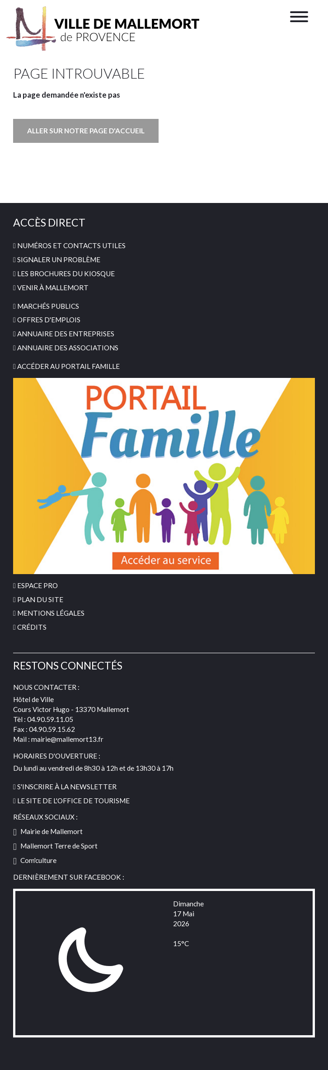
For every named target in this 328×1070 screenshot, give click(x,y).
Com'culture (34, 860)
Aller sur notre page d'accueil (86, 131)
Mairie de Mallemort (48, 831)
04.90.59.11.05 (50, 719)
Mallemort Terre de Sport (55, 846)
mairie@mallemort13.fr (67, 739)
